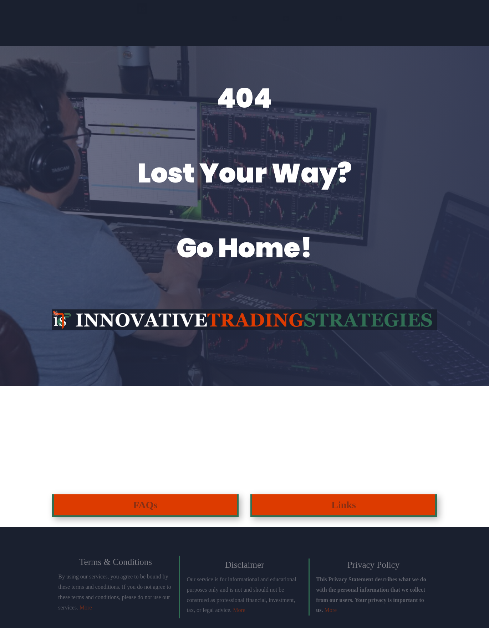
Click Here (75, 454)
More (86, 607)
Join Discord (157, 25)
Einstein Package (244, 25)
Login (417, 25)
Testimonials (331, 25)
